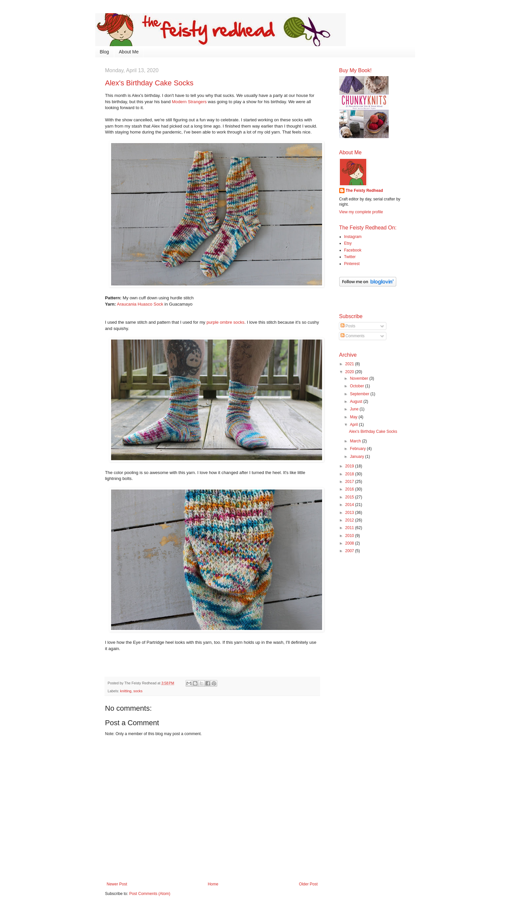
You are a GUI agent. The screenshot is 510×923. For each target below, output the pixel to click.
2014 (350, 504)
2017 (350, 481)
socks (138, 691)
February (358, 448)
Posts (348, 326)
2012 (350, 520)
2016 (350, 489)
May (354, 417)
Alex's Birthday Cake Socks (373, 431)
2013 (350, 512)
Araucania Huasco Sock (140, 304)
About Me (129, 51)
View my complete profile (361, 212)
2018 (350, 474)
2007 (350, 551)
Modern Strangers (189, 101)
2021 (350, 364)
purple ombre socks (225, 322)
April (354, 424)
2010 (350, 535)
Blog (104, 51)
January (357, 456)
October (357, 386)
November (359, 378)
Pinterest (352, 263)
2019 (350, 466)
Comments (353, 336)
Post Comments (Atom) (149, 893)
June (354, 409)
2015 (350, 497)
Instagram (353, 236)
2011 (350, 527)
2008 (350, 543)
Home (213, 884)
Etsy (348, 243)
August (356, 401)
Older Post (308, 884)
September (360, 394)
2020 (350, 372)
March (356, 441)
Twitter (350, 256)
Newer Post (117, 884)
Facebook (353, 250)
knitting (125, 691)
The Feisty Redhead (364, 190)
